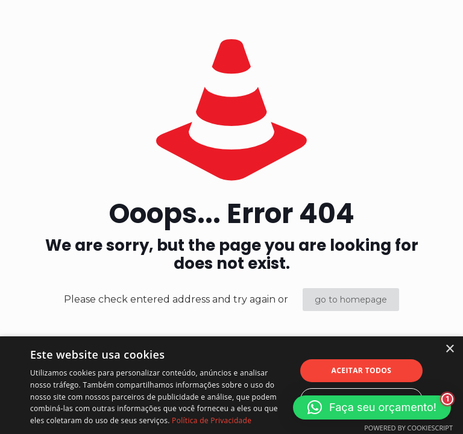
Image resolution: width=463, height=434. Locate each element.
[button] (372, 407)
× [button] (449, 349)
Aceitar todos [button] (362, 370)
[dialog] (231, 385)
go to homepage (351, 299)
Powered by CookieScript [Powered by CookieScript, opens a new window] (408, 427)
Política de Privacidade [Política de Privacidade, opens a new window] (211, 420)
